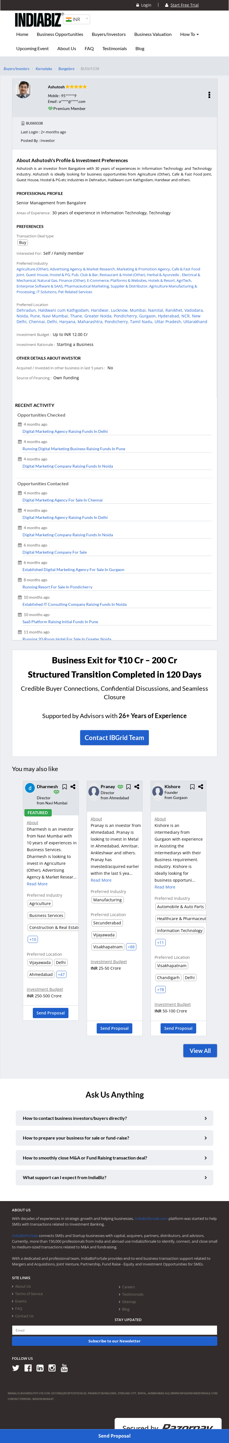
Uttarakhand (195, 321)
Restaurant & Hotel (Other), (123, 274)
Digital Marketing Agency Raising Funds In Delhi (65, 431)
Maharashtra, (91, 321)
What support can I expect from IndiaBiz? (64, 1177)
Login (143, 5)
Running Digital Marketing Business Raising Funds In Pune (74, 448)
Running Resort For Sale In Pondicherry (57, 586)
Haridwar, (101, 310)
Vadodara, (194, 310)
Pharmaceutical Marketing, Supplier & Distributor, (106, 286)
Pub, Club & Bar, (86, 274)
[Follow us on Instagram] (54, 1367)
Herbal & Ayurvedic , (164, 274)
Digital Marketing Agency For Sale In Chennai (63, 500)
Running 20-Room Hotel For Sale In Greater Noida (67, 639)
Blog (139, 48)
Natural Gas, (48, 280)
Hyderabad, (169, 316)
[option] (51, 903)
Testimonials (114, 48)
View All (200, 1050)
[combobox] (76, 19)
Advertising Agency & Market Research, (83, 269)
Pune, (36, 316)
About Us (66, 48)
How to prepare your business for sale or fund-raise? (76, 1137)
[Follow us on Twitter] (18, 1367)
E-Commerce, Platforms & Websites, (117, 280)
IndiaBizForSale (25, 1235)
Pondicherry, (126, 316)
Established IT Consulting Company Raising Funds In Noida (75, 604)
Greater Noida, (99, 316)
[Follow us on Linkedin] (42, 1367)
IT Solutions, (47, 291)
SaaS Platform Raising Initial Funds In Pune (60, 621)
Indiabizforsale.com (151, 1218)
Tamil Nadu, (142, 321)
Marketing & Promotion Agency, (144, 269)
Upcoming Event (32, 48)
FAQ (89, 48)
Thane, (77, 316)
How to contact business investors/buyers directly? (75, 1118)
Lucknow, (120, 310)
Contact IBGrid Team (114, 737)
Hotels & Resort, (162, 280)
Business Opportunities (60, 34)
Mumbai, (139, 310)
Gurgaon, (148, 316)
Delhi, (53, 321)
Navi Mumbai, (56, 316)
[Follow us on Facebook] (30, 1367)
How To (189, 34)
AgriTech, (184, 280)
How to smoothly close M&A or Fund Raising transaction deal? (85, 1157)
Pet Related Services (75, 291)
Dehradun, (27, 310)
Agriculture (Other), (33, 269)
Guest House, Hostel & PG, (49, 274)
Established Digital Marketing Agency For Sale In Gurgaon (73, 569)
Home (22, 34)
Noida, (23, 316)
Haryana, (68, 321)
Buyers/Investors (109, 34)
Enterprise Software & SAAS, (40, 286)
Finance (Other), (73, 280)
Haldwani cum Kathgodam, (64, 310)
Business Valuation (153, 34)
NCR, (186, 316)
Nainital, (156, 310)
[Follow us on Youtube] (66, 1367)
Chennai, (38, 321)
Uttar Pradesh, (169, 321)
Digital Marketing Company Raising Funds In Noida (68, 466)
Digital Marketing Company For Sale (55, 552)
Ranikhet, (175, 310)
